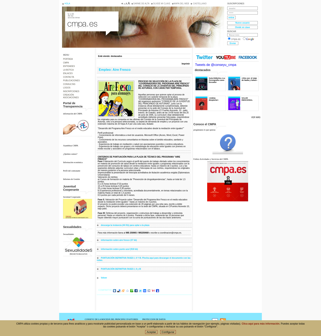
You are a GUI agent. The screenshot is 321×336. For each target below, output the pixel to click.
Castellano (199, 3)
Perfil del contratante (71, 171)
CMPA (66, 63)
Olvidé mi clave (161, 3)
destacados (116, 56)
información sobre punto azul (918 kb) (119, 249)
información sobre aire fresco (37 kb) (119, 240)
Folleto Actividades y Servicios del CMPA (210, 159)
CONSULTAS (69, 84)
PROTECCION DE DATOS (153, 319)
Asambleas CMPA (70, 145)
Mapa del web (181, 3)
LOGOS (66, 88)
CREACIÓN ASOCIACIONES (71, 96)
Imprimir (186, 64)
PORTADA (68, 59)
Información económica (73, 162)
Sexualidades (68, 234)
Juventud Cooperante (71, 197)
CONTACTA (68, 77)
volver (104, 278)
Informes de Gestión (71, 179)
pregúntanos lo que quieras (204, 130)
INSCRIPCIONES (71, 91)
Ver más (255, 117)
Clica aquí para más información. (261, 324)
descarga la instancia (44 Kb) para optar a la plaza (125, 225)
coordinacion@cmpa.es (170, 233)
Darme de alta (141, 3)
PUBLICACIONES (71, 80)
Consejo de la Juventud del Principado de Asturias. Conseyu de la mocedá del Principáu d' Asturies (91, 15)
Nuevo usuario (242, 23)
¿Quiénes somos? (70, 154)
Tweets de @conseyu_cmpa (215, 65)
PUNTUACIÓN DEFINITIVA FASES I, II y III (121, 269)
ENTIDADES (69, 66)
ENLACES (68, 73)
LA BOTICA (68, 70)
